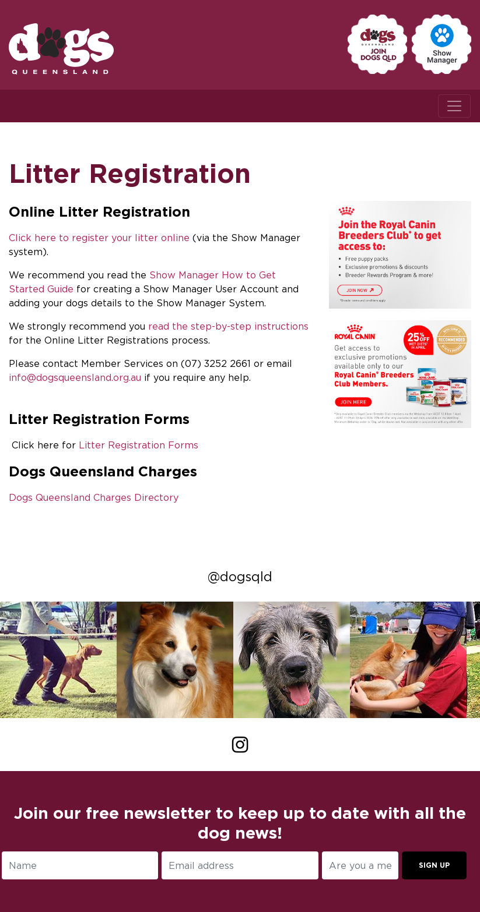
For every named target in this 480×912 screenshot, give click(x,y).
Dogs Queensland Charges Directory (93, 497)
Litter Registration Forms (138, 445)
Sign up (434, 865)
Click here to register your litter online (99, 237)
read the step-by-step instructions (228, 326)
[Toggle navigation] (454, 106)
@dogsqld (240, 577)
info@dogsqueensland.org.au (75, 377)
